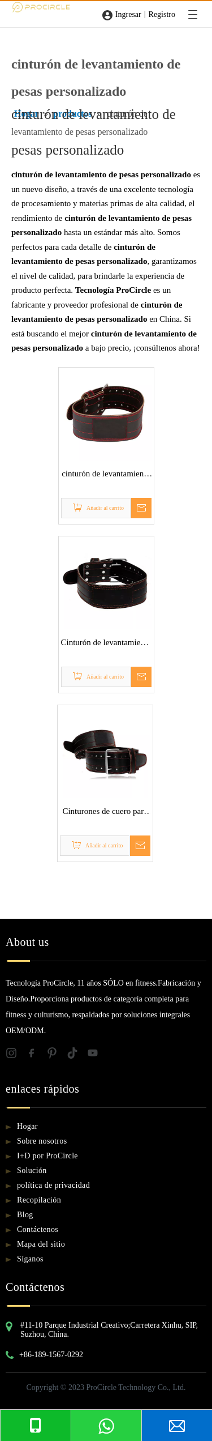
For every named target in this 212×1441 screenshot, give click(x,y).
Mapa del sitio (41, 1244)
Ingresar (128, 14)
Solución (32, 1170)
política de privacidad (53, 1185)
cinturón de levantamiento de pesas (106, 475)
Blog (25, 1214)
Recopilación (39, 1200)
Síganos (30, 1259)
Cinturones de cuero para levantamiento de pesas (104, 813)
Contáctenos (37, 1229)
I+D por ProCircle (47, 1156)
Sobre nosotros (42, 1141)
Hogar (27, 1126)
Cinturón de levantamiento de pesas (106, 644)
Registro (162, 14)
